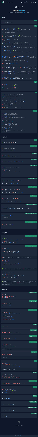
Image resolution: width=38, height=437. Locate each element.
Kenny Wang (20, 435)
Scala (23, 12)
